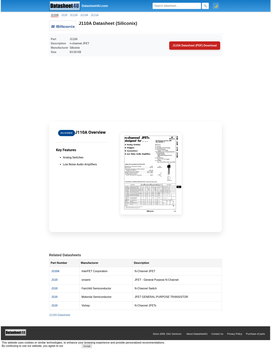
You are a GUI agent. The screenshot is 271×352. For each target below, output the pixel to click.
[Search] (177, 6)
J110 (64, 15)
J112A (74, 15)
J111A (95, 15)
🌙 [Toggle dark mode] (216, 6)
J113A (84, 15)
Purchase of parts (255, 334)
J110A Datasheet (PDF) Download (195, 45)
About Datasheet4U (197, 334)
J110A (55, 271)
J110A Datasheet (59, 315)
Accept (86, 346)
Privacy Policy (234, 334)
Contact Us (217, 334)
